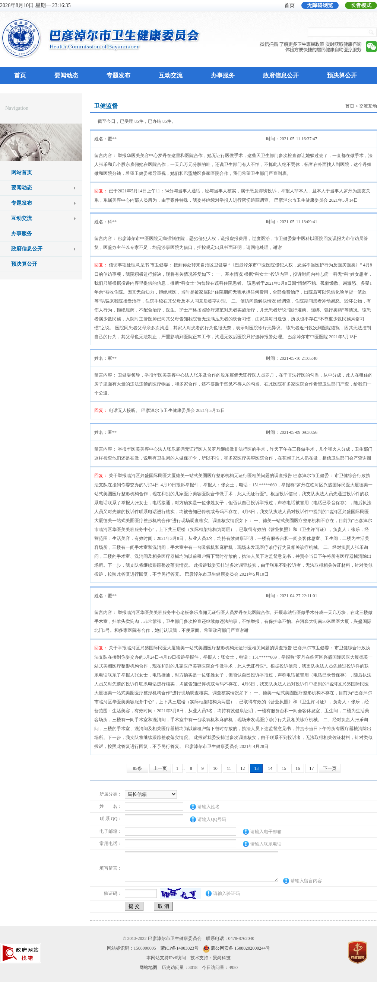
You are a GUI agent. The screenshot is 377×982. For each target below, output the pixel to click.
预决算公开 (342, 75)
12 (242, 768)
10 (215, 768)
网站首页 (21, 172)
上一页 (160, 768)
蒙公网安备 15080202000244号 (240, 948)
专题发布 (118, 75)
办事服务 (223, 75)
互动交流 (171, 75)
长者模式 (361, 5)
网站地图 (148, 967)
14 (270, 768)
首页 (289, 5)
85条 (137, 768)
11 (229, 768)
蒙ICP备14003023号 (180, 948)
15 (284, 768)
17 (311, 768)
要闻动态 (66, 75)
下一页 (329, 768)
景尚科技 (222, 957)
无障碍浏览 (320, 5)
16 (297, 768)
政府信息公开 (281, 75)
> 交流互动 (361, 106)
